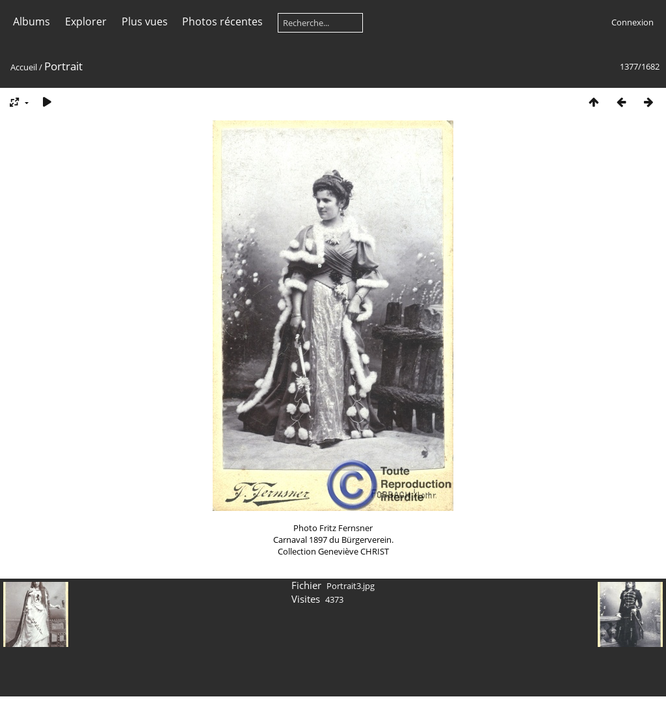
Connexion (632, 22)
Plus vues (145, 21)
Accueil (23, 67)
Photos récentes (222, 21)
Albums (31, 21)
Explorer (86, 21)
